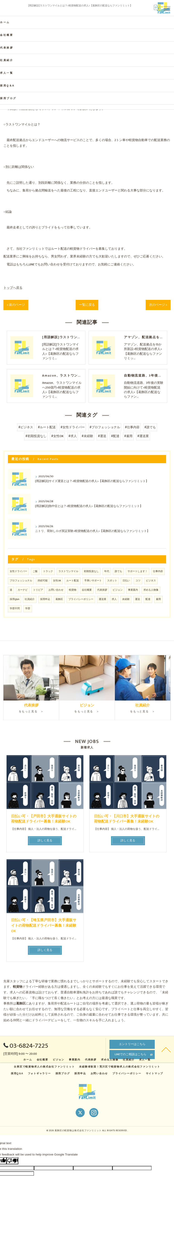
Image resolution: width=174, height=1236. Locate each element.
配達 (147, 599)
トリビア (38, 590)
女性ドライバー (18, 571)
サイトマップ (154, 1073)
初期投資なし (91, 571)
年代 (106, 571)
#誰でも (150, 427)
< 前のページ (16, 304)
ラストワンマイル (68, 571)
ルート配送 (72, 581)
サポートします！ (137, 571)
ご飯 (35, 571)
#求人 (72, 436)
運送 (137, 599)
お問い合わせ (55, 590)
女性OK (57, 581)
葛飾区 (59, 599)
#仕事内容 (132, 427)
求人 (114, 599)
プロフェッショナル (21, 581)
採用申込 (45, 599)
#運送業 (143, 436)
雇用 (158, 599)
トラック (48, 571)
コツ (137, 581)
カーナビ (23, 590)
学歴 (27, 609)
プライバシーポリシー (80, 599)
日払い (126, 581)
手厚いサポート (93, 581)
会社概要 (87, 590)
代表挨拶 (102, 590)
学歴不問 (15, 609)
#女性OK (57, 436)
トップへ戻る (12, 287)
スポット (112, 581)
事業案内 (133, 590)
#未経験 (87, 436)
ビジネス (151, 581)
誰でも (118, 571)
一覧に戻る (87, 304)
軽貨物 (72, 590)
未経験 (126, 599)
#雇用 (128, 436)
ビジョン (118, 590)
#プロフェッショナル (104, 427)
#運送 (102, 436)
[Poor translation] (12, 1160)
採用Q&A (14, 599)
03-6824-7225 (25, 1046)
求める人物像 (150, 590)
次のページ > (158, 304)
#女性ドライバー (72, 427)
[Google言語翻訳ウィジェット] (157, 8)
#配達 (115, 436)
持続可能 (43, 581)
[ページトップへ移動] (166, 1049)
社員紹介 (30, 599)
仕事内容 (158, 571)
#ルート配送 (47, 427)
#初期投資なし (35, 436)
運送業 (102, 599)
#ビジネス (25, 427)
